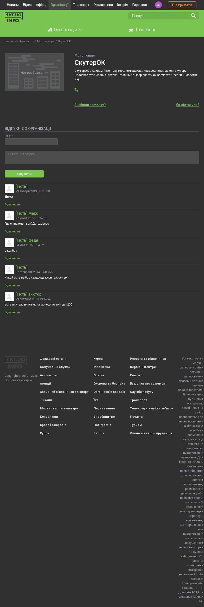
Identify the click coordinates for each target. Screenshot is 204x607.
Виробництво (104, 416)
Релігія (98, 433)
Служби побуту (141, 392)
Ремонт (136, 375)
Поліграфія (102, 425)
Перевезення (104, 408)
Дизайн (46, 400)
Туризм (136, 425)
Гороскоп (139, 5)
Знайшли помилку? (90, 105)
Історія (122, 5)
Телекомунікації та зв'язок (151, 408)
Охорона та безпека (109, 383)
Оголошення (103, 5)
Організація (65, 29)
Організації (60, 5)
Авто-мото (48, 375)
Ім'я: (8, 136)
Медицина (101, 367)
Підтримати (182, 5)
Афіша (41, 5)
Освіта (98, 375)
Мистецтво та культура (59, 408)
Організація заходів (109, 392)
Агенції (45, 383)
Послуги (136, 416)
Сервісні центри (143, 367)
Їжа (95, 400)
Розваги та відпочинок (148, 358)
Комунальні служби (55, 367)
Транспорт (81, 5)
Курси (44, 433)
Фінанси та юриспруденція (151, 433)
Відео (27, 5)
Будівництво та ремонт (148, 383)
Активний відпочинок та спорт (64, 392)
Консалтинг (49, 416)
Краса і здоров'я (53, 425)
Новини (13, 5)
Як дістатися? (187, 105)
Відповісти (12, 204)
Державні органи (53, 358)
